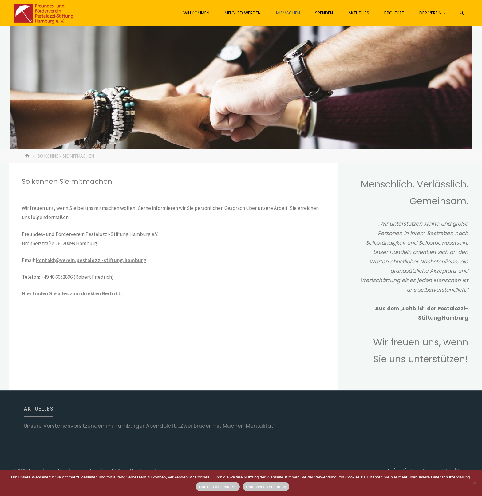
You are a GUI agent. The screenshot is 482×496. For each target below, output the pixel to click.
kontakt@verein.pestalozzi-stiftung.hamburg (91, 260)
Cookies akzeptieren (218, 487)
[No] (474, 483)
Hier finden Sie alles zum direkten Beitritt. (72, 293)
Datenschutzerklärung (266, 487)
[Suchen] (461, 13)
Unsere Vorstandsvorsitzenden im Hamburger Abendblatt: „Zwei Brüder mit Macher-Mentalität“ (149, 426)
